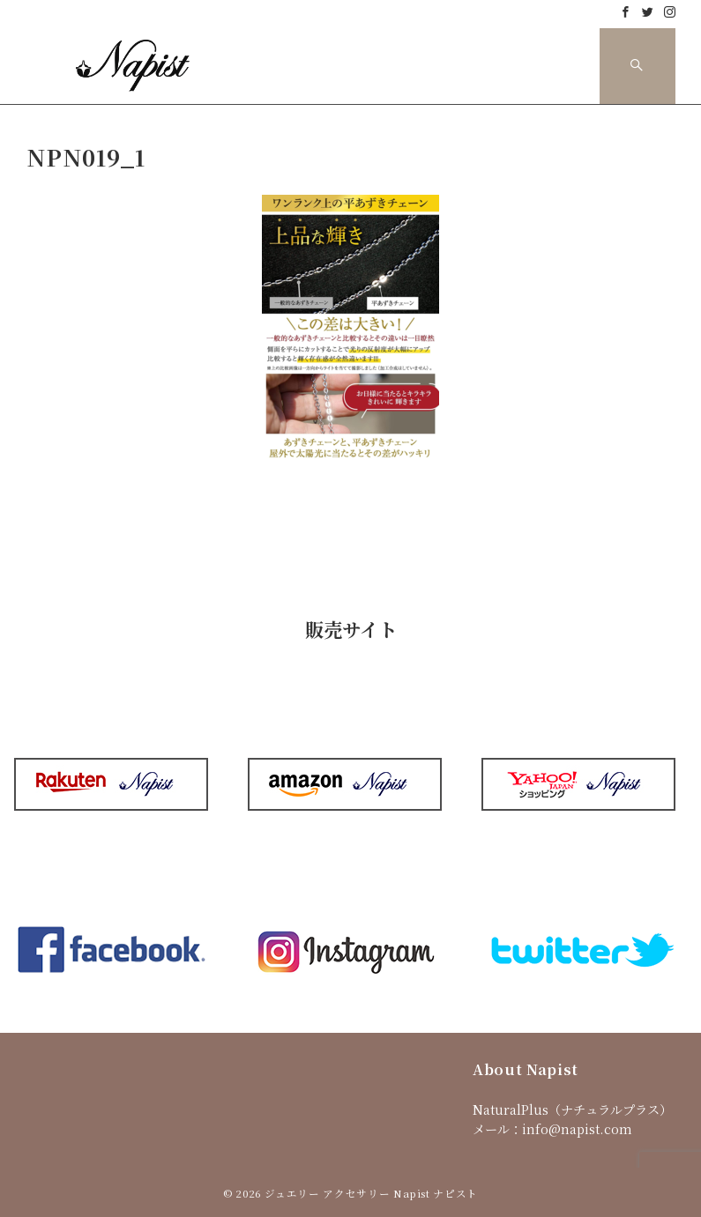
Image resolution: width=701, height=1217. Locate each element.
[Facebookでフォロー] (625, 12)
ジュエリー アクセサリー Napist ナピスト (371, 1193)
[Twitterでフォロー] (647, 12)
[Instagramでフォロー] (669, 12)
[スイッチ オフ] (637, 66)
